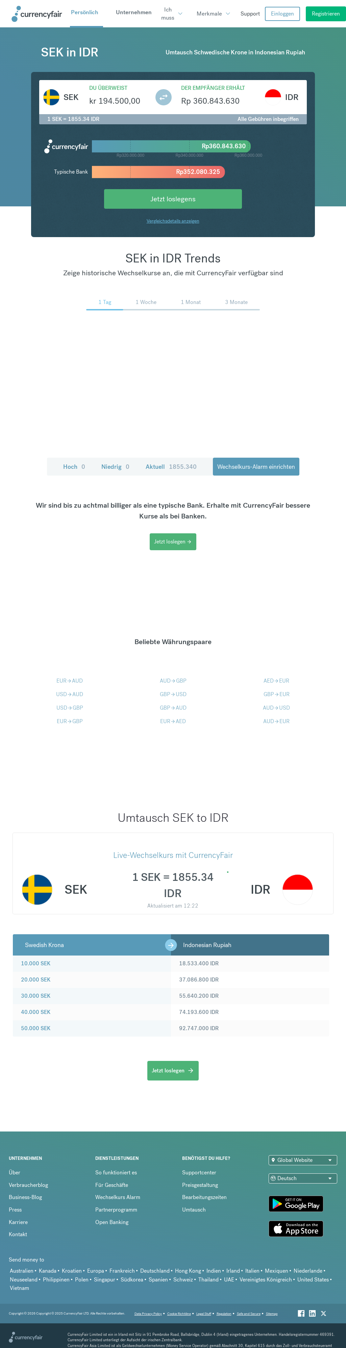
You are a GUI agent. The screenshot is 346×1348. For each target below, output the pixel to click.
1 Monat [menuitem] (191, 302)
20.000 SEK (35, 979)
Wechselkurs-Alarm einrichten (256, 466)
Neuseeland (24, 1279)
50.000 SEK (35, 1028)
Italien (252, 1270)
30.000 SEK (35, 995)
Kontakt (18, 1234)
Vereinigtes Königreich (266, 1279)
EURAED (173, 721)
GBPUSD (173, 694)
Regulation (224, 1314)
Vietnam (19, 1288)
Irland (233, 1270)
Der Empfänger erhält (213, 88)
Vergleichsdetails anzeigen (173, 221)
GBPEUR (277, 694)
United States (313, 1279)
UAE (229, 1279)
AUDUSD (276, 707)
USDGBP (69, 707)
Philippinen (56, 1279)
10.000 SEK (35, 963)
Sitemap (272, 1314)
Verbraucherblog (28, 1185)
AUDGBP (173, 680)
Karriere (18, 1222)
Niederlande (308, 1270)
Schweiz (183, 1279)
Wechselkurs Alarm (117, 1197)
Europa (95, 1270)
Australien (21, 1270)
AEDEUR (276, 680)
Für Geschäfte (111, 1185)
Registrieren (326, 13)
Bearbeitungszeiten (204, 1197)
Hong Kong (188, 1270)
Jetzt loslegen (173, 541)
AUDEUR (276, 721)
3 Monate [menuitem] (236, 302)
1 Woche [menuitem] (145, 302)
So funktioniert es (116, 1172)
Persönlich (84, 12)
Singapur (104, 1279)
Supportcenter (199, 1172)
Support (250, 13)
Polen (82, 1279)
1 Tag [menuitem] (104, 302)
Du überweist (108, 88)
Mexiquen (276, 1270)
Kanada (47, 1270)
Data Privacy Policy (148, 1314)
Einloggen (282, 13)
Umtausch (194, 1209)
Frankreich (122, 1270)
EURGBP (70, 721)
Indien (213, 1270)
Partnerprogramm (116, 1209)
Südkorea (132, 1279)
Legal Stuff (203, 1314)
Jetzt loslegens (173, 198)
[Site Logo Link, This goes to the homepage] (38, 14)
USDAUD (69, 694)
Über (14, 1172)
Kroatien (72, 1270)
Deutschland (155, 1270)
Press (15, 1209)
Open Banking (111, 1222)
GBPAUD (173, 707)
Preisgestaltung (200, 1185)
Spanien (158, 1279)
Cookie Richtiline (179, 1314)
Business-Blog (25, 1197)
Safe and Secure (249, 1314)
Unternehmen (134, 12)
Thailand (208, 1279)
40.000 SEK (35, 1012)
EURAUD (69, 680)
